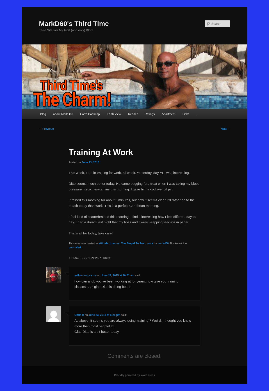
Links (185, 114)
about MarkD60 (63, 114)
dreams (115, 243)
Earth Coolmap (90, 114)
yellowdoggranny (85, 275)
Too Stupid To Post (133, 243)
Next (225, 128)
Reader (133, 114)
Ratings (150, 114)
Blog (43, 114)
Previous (46, 128)
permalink (75, 247)
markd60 (163, 243)
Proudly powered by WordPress (134, 375)
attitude (103, 243)
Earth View (114, 114)
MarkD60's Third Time (74, 23)
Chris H (79, 315)
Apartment (168, 114)
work (150, 243)
